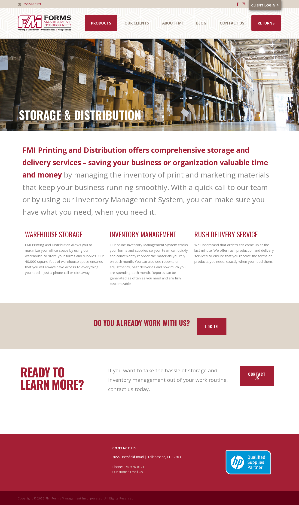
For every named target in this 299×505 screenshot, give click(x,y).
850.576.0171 (32, 4)
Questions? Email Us (127, 472)
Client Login (263, 5)
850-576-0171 (134, 467)
